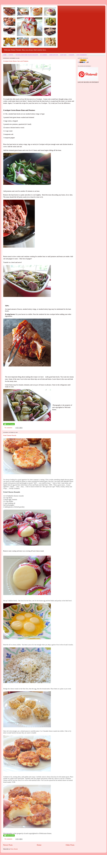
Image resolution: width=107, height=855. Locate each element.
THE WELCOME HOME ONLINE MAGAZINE (26, 54)
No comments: (9, 427)
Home (39, 845)
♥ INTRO (11, 54)
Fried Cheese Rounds (9, 435)
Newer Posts (8, 845)
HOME (4, 54)
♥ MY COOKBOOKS (82, 54)
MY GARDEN (43, 54)
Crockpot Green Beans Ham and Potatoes (15, 61)
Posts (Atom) (14, 849)
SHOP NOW (63, 54)
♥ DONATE (71, 54)
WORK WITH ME (53, 54)
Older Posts (70, 845)
